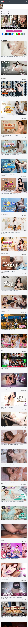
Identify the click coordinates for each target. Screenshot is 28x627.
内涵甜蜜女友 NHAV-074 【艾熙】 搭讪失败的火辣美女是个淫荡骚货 (12, 444)
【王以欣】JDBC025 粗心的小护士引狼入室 (8, 271)
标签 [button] (10, 1)
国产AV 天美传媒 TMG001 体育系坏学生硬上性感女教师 (10, 96)
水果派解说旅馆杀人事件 (5, 368)
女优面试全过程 (3, 426)
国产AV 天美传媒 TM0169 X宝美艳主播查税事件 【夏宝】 (10, 154)
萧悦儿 (7, 253)
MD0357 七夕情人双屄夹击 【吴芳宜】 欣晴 (8, 387)
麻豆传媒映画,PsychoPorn (4, 559)
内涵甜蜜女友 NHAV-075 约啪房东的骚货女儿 (8, 464)
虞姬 (4, 233)
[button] (24, 2)
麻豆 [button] (7, 1)
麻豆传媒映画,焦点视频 (4, 579)
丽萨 (4, 253)
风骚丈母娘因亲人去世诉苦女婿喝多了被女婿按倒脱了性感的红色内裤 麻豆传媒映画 (13, 617)
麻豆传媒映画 (3, 78)
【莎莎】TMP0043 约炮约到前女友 (6, 310)
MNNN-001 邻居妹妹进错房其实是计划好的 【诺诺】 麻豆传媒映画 (11, 597)
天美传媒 (2, 97)
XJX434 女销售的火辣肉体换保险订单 (7, 407)
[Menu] (26, 2)
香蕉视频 (2, 408)
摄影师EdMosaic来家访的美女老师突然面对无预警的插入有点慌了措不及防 (13, 56)
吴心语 (5, 117)
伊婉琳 (5, 214)
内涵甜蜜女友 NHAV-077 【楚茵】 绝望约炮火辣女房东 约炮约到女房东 (12, 501)
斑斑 (2, 483)
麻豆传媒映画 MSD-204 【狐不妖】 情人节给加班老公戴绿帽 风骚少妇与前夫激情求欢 (13, 76)
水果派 (2, 350)
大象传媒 (2, 540)
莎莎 (4, 311)
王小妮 (5, 136)
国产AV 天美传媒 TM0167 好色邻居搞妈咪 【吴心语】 (9, 193)
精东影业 (2, 272)
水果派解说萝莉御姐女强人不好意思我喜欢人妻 (8, 329)
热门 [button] (13, 1)
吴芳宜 (6, 389)
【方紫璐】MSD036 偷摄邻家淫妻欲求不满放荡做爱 (9, 290)
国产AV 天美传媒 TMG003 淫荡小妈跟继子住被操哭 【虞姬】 (11, 232)
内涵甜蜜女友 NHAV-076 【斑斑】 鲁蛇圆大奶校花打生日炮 (10, 482)
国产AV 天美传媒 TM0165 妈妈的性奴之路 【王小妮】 (9, 135)
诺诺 (6, 598)
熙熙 (4, 175)
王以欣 (5, 272)
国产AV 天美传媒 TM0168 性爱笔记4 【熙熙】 (8, 174)
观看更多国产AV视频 (14, 30)
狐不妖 (6, 78)
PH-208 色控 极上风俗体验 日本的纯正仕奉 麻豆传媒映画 (10, 558)
